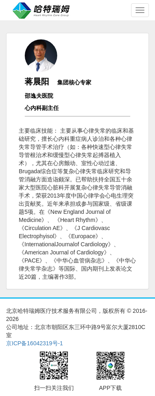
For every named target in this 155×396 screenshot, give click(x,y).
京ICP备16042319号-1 (34, 343)
